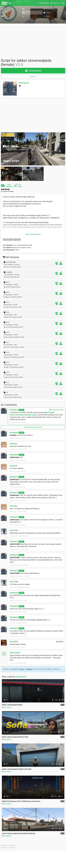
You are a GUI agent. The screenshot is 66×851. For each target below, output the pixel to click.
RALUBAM (14, 642)
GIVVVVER (14, 530)
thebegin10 (24, 83)
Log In (21, 669)
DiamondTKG (15, 653)
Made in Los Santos (8, 848)
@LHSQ (13, 435)
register (29, 669)
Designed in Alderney (8, 845)
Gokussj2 (13, 443)
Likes (20, 186)
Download (33, 70)
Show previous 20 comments (33, 427)
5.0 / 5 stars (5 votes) (7, 191)
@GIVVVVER (15, 544)
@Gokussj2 (14, 457)
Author (21, 410)
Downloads (9, 186)
